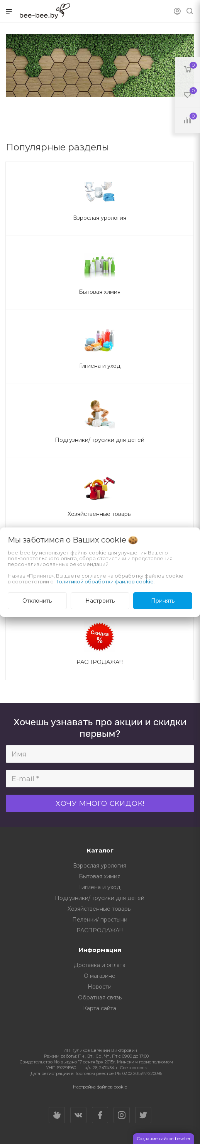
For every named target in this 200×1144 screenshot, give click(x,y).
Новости (100, 986)
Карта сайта (99, 1008)
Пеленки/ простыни (99, 919)
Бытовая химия (99, 876)
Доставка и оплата (99, 965)
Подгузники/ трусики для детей (99, 898)
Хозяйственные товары (100, 908)
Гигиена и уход (99, 887)
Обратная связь (100, 997)
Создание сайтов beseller (163, 1138)
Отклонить (37, 600)
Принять (163, 600)
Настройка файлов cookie (100, 1087)
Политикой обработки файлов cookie (104, 581)
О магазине (99, 975)
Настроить (100, 600)
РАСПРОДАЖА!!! (99, 930)
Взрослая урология (99, 865)
